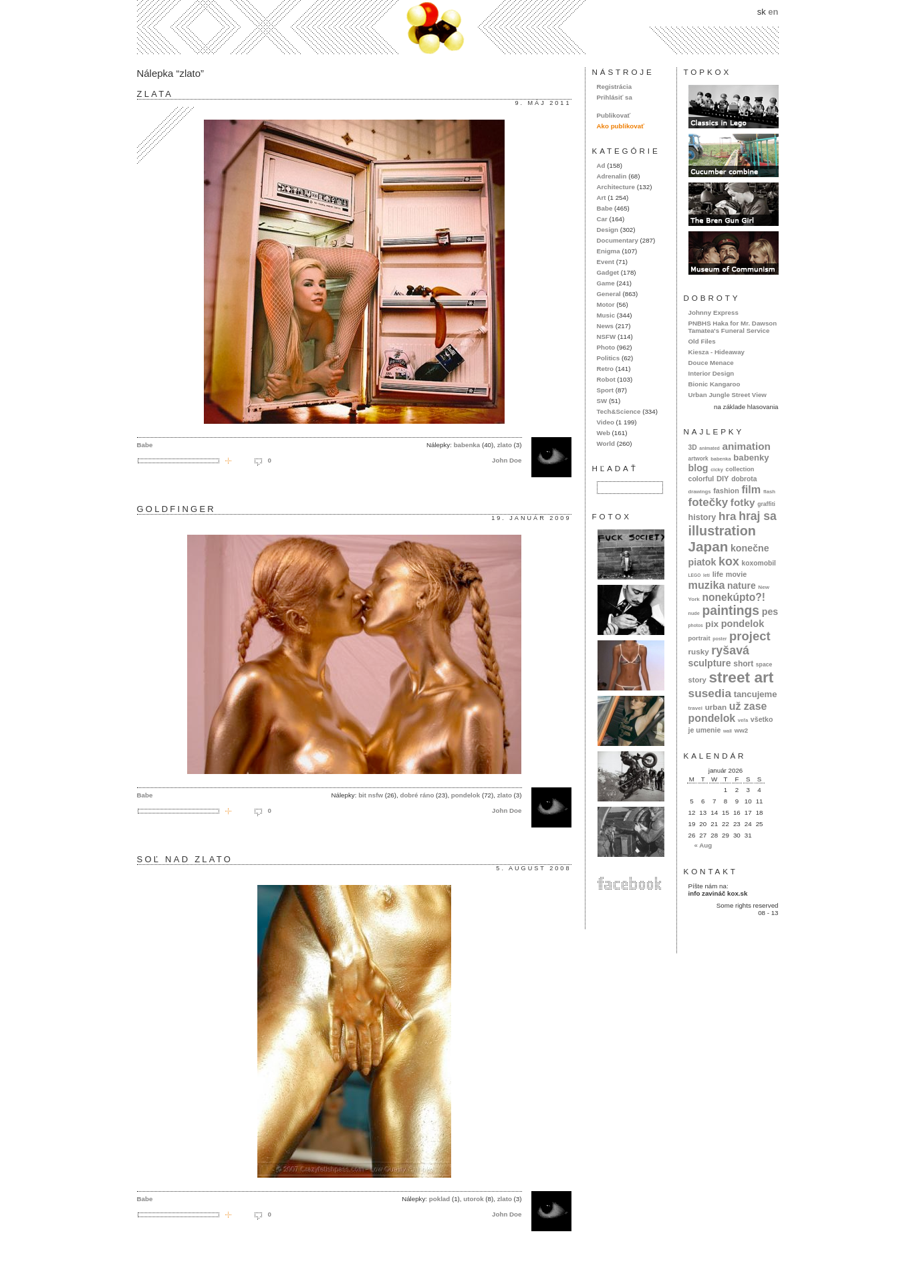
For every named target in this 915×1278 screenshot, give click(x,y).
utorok (473, 1198)
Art (601, 197)
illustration (722, 530)
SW (602, 400)
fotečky (708, 502)
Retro (605, 368)
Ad (601, 165)
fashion (726, 491)
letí (706, 575)
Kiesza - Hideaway (716, 352)
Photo (606, 347)
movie (736, 574)
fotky (743, 502)
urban (716, 706)
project (749, 636)
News (605, 326)
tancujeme (755, 694)
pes (770, 611)
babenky (751, 458)
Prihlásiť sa (614, 97)
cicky (716, 470)
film (751, 489)
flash (769, 492)
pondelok (465, 795)
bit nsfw (370, 795)
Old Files (702, 341)
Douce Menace (711, 362)
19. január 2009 (531, 518)
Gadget (608, 272)
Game (606, 283)
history (702, 517)
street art (740, 677)
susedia (710, 693)
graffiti (766, 504)
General (609, 293)
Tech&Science (619, 411)
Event (606, 261)
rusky (698, 651)
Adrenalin (612, 176)
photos (695, 625)
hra (727, 516)
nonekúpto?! (733, 597)
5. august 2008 (533, 868)
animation (746, 446)
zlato (504, 445)
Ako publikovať (620, 126)
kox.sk (458, 27)
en (773, 12)
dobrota (744, 479)
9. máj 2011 (543, 103)
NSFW (606, 336)
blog (698, 468)
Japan (708, 546)
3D (692, 447)
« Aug (703, 845)
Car (602, 219)
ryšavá (730, 650)
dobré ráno (417, 795)
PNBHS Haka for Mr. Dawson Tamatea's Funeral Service (732, 327)
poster (719, 638)
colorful (701, 479)
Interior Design (711, 373)
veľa (743, 720)
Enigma (608, 251)
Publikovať (614, 115)
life (718, 574)
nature (741, 585)
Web (603, 432)
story (697, 680)
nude (694, 613)
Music (606, 315)
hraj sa (758, 516)
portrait (699, 638)
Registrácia (614, 86)
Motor (606, 304)
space (764, 664)
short (743, 663)
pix (711, 624)
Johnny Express (713, 312)
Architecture (616, 186)
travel (695, 708)
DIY (722, 479)
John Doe (506, 460)
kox (728, 561)
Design (608, 229)
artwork (698, 458)
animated (709, 448)
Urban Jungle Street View (727, 394)
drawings (699, 492)
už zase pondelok (727, 712)
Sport (605, 390)
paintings (730, 611)
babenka (467, 445)
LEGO (694, 575)
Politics (608, 358)
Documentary (617, 240)
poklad (439, 1198)
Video (605, 422)
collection (740, 469)
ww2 (742, 730)
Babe (145, 445)
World (606, 443)
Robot (606, 379)
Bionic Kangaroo (714, 384)
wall (727, 731)
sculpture (709, 663)
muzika (706, 585)
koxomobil (758, 563)
